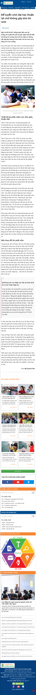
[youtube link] (18, 483)
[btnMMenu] (2, 3)
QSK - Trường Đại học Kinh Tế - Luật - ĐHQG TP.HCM (13, 503)
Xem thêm (13, 407)
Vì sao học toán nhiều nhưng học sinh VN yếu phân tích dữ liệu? (8, 454)
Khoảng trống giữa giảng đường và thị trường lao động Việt (9, 425)
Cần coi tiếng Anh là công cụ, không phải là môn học (26, 397)
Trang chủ (4, 7)
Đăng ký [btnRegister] (23, 1)
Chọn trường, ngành (10, 572)
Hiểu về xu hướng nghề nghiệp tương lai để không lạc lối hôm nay (17, 620)
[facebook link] (7, 483)
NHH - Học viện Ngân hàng (7, 507)
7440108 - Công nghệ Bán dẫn (8, 528)
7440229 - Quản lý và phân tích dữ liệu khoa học (12, 526)
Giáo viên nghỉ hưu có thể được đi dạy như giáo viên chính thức (26, 454)
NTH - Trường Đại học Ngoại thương (9, 505)
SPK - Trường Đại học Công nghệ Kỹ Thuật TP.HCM (12, 499)
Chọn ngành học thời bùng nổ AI (9, 638)
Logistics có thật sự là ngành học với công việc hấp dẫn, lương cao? (17, 623)
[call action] (28, 483)
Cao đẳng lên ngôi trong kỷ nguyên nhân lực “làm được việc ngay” (17, 603)
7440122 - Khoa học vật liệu (7, 524)
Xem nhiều (17, 7)
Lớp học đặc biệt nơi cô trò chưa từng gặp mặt (8, 397)
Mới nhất (11, 7)
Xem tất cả (18, 471)
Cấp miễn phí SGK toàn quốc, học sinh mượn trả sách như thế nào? (26, 425)
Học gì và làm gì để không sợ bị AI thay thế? (12, 617)
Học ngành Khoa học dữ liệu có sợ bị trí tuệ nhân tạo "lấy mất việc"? (17, 656)
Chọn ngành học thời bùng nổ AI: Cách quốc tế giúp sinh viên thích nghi (18, 627)
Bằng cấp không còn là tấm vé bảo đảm (10, 653)
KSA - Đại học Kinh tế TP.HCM (8, 501)
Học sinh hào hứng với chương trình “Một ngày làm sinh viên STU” (17, 649)
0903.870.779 (20, 689)
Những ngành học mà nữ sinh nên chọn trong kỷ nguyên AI (15, 641)
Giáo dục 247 (25, 7)
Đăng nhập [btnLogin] (29, 1)
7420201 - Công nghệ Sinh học (8, 522)
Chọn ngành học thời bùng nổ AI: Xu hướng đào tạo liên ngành (16, 630)
